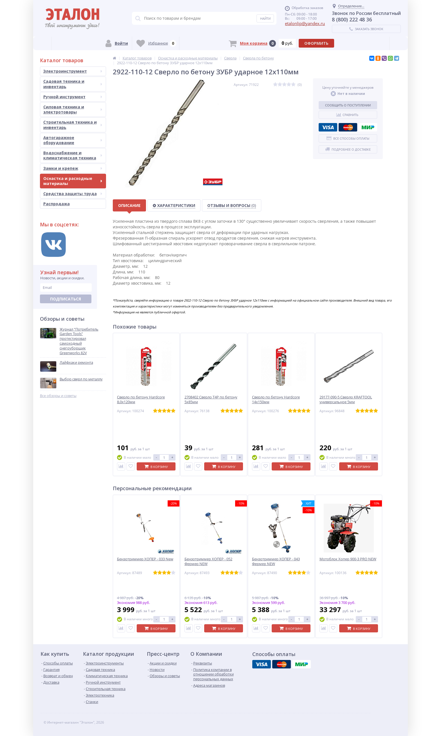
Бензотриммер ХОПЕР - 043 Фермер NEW (276, 561)
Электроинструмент (72, 71)
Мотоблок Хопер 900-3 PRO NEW (348, 559)
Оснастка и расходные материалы (72, 181)
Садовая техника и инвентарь (72, 84)
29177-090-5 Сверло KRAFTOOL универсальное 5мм (346, 399)
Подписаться (65, 299)
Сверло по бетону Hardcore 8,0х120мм (141, 399)
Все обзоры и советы (58, 395)
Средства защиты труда (72, 193)
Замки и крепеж (72, 168)
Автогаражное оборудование (72, 140)
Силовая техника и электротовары (72, 109)
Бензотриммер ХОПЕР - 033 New (145, 559)
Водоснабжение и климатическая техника (72, 155)
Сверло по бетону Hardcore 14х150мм (276, 399)
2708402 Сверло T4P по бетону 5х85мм (210, 399)
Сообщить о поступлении (348, 105)
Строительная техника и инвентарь (72, 124)
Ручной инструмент (72, 96)
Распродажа (56, 203)
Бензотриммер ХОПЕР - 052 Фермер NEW (208, 561)
